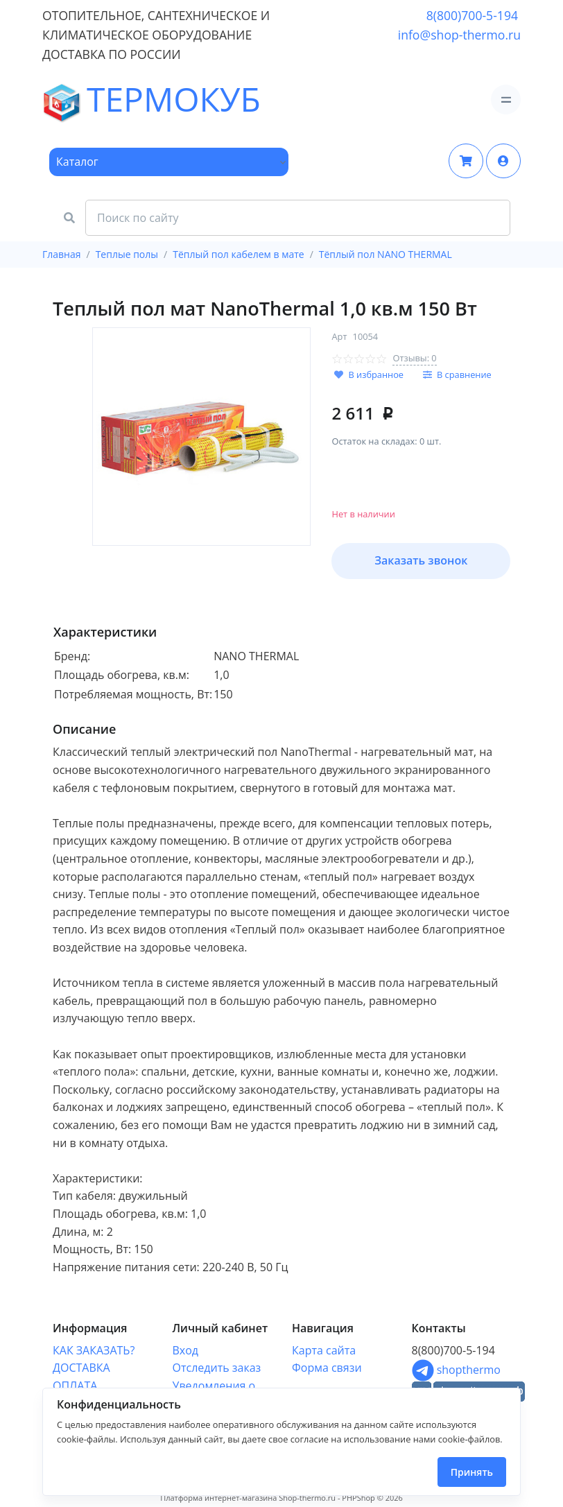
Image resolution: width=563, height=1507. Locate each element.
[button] (503, 161)
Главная (61, 254)
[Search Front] (297, 218)
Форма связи (327, 1367)
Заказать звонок (420, 560)
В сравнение (464, 374)
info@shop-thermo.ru (459, 34)
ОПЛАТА (75, 1385)
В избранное (376, 374)
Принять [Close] (472, 1472)
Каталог (77, 161)
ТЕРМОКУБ (81, 99)
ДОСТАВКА (81, 1367)
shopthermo (456, 1369)
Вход (186, 1350)
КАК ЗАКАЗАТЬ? (94, 1350)
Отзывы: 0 (414, 358)
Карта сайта (324, 1350)
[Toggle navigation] (506, 99)
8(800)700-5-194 (472, 15)
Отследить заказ (217, 1367)
